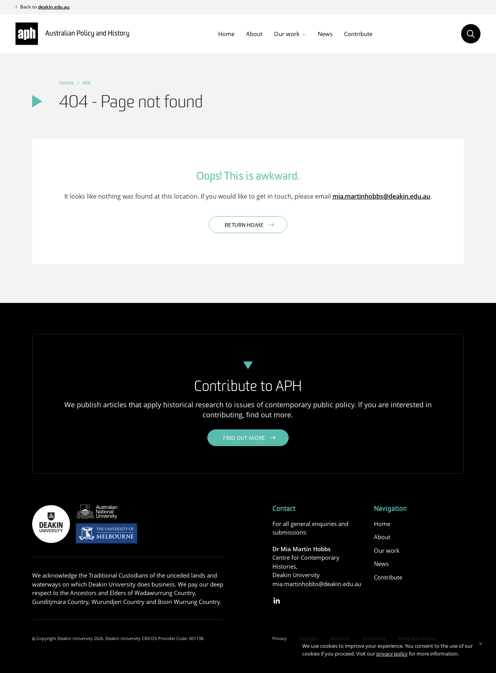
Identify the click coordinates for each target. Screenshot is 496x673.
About (254, 34)
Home (226, 34)
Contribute (358, 34)
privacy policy (392, 653)
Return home (244, 225)
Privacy (279, 638)
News (325, 34)
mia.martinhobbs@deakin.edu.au (381, 196)
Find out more (244, 438)
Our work (287, 34)
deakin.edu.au (54, 6)
